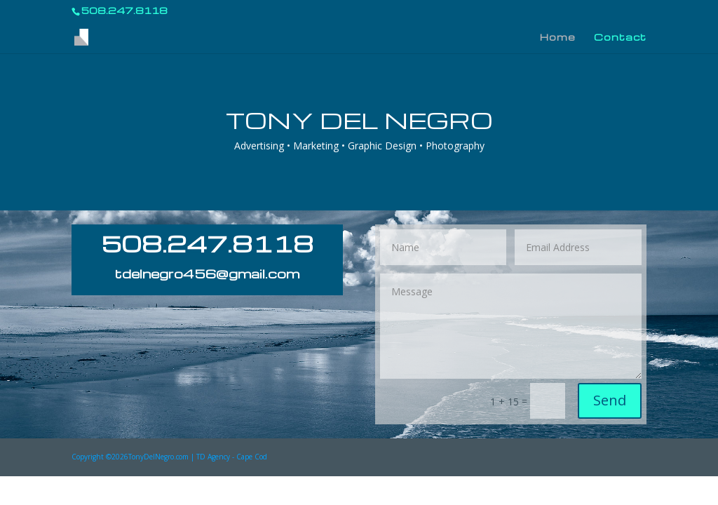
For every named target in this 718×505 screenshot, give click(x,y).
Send (609, 400)
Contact (620, 37)
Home (558, 37)
